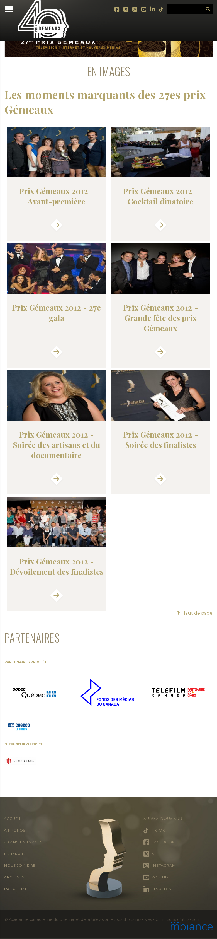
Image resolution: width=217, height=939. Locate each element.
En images (16, 853)
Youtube (142, 9)
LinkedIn (150, 9)
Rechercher (208, 9)
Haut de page (194, 613)
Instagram (133, 9)
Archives (14, 877)
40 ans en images (24, 842)
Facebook (115, 9)
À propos (15, 830)
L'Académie (17, 889)
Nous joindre (20, 865)
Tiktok (159, 9)
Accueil (13, 818)
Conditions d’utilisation (177, 919)
